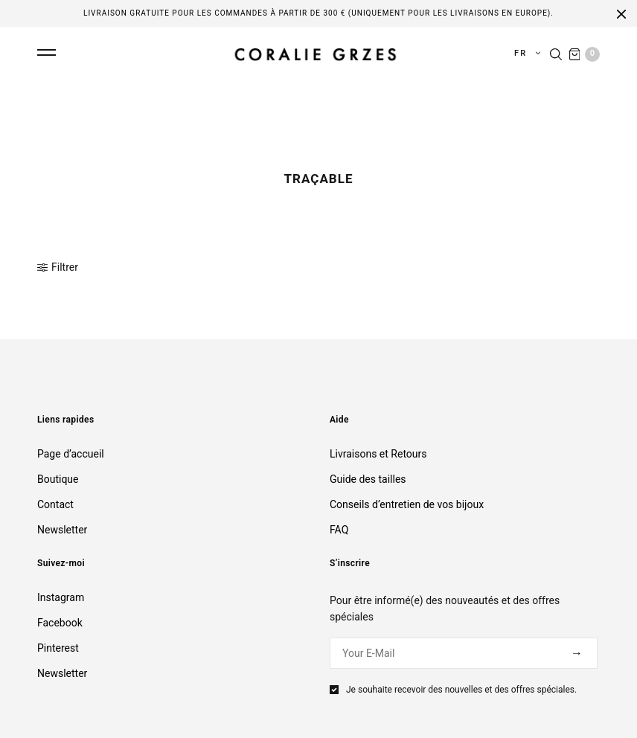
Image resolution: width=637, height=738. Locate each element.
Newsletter (62, 530)
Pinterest (58, 648)
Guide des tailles (368, 479)
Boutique (58, 479)
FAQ (339, 530)
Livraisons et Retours (378, 454)
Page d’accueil (70, 454)
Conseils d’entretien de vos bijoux (407, 504)
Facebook (60, 623)
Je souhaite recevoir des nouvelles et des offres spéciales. (461, 689)
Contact (55, 504)
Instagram (60, 597)
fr (522, 53)
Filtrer (57, 267)
